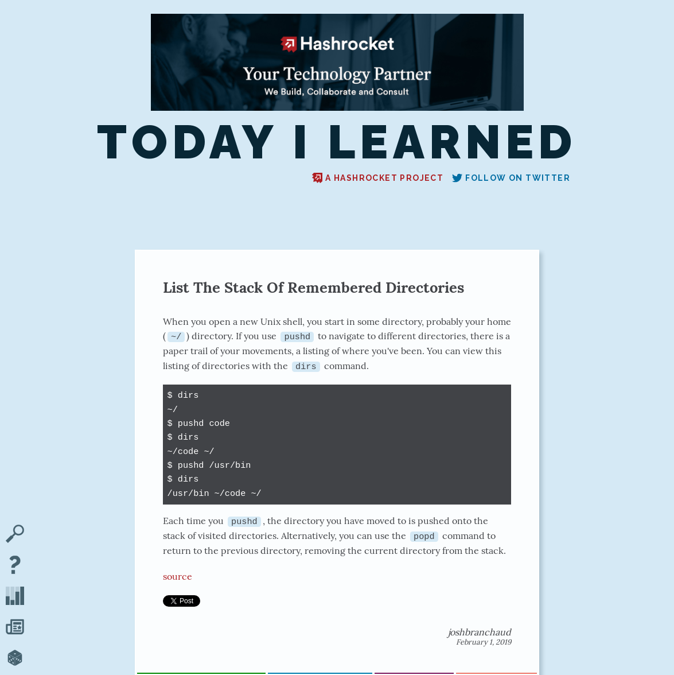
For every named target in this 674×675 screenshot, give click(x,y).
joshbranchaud (479, 631)
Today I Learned (336, 141)
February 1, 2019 (483, 641)
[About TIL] (15, 566)
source (177, 575)
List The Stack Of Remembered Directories (313, 287)
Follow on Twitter (511, 178)
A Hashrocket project (377, 178)
